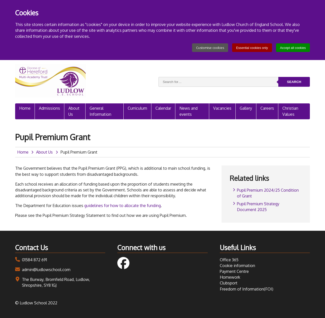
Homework (230, 277)
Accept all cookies (293, 48)
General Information (100, 111)
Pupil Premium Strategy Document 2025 (258, 206)
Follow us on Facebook (123, 263)
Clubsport (228, 282)
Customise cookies (210, 48)
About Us (73, 111)
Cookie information (237, 265)
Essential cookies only (252, 48)
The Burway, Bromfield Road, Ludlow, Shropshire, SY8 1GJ (56, 282)
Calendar (163, 108)
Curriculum (137, 108)
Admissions (49, 108)
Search (294, 82)
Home (25, 108)
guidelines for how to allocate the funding (122, 205)
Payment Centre (234, 271)
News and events (188, 111)
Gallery (246, 108)
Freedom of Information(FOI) (246, 289)
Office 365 (229, 259)
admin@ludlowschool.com (46, 269)
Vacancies (222, 108)
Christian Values (290, 111)
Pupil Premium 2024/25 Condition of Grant (268, 193)
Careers (267, 108)
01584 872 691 (34, 259)
